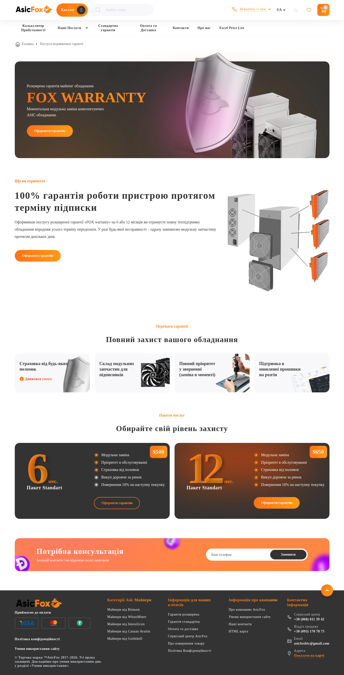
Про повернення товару (186, 643)
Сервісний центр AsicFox (188, 636)
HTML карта (238, 631)
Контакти (181, 28)
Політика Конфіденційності (189, 651)
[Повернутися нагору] (327, 590)
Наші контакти (240, 624)
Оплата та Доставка (148, 28)
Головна (28, 44)
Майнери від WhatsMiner (126, 617)
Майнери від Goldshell (124, 638)
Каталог (68, 10)
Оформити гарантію (49, 131)
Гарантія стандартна (184, 622)
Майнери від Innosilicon (126, 624)
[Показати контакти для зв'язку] (251, 9)
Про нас (204, 28)
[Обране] (309, 10)
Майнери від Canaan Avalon (128, 631)
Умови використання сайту (250, 617)
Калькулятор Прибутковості (33, 28)
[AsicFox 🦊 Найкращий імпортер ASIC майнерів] (34, 10)
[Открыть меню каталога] (81, 10)
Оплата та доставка (183, 629)
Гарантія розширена (183, 614)
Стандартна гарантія (108, 28)
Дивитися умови (36, 379)
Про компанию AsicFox (247, 609)
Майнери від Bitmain (123, 609)
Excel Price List (231, 28)
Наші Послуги (69, 28)
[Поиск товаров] (122, 10)
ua (279, 10)
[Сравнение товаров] (296, 10)
